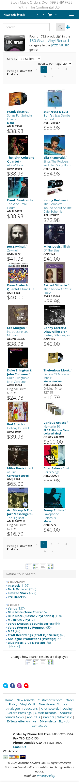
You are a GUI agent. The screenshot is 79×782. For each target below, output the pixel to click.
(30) (29, 643)
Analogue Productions (22, 708)
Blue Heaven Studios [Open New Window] (53, 704)
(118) (35, 616)
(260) (22, 589)
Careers (48, 717)
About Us (33, 717)
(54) (34, 624)
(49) (14, 631)
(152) (28, 612)
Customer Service (50, 700)
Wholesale (64, 717)
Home (9, 700)
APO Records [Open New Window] (50, 708)
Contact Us (39, 725)
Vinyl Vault (27, 704)
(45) (35, 639)
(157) (16, 608)
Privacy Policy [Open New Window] (46, 775)
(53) (18, 597)
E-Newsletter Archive (21, 721)
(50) (29, 627)
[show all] (15, 646)
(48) (36, 635)
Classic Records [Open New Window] (46, 713)
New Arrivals (26, 700)
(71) (22, 620)
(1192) (18, 585)
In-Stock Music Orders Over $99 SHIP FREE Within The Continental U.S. (40, 5)
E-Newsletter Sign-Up (54, 721)
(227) (22, 593)
